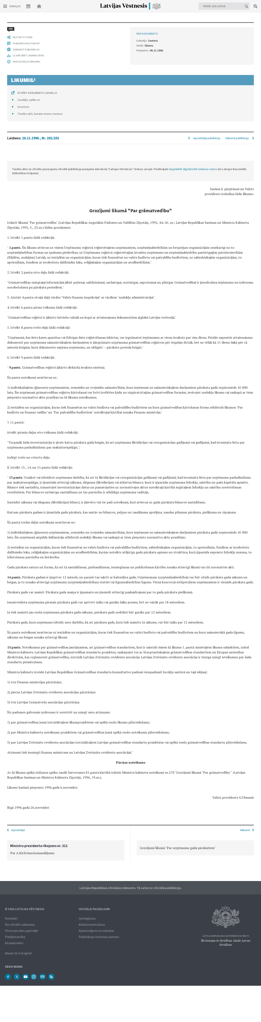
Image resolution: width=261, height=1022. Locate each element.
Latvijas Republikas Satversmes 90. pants (225, 936)
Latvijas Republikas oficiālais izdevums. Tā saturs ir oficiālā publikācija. (131, 888)
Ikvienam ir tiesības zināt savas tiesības (225, 942)
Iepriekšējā (18, 830)
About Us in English (18, 953)
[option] (65, 850)
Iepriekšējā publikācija (206, 138)
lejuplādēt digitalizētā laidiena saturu (193, 169)
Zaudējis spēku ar (28, 100)
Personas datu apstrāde (21, 931)
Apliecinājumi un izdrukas (96, 931)
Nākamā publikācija (237, 138)
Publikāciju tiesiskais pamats (99, 937)
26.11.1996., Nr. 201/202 (40, 138)
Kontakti (11, 918)
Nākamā (245, 830)
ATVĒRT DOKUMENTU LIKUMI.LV (37, 93)
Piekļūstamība (15, 937)
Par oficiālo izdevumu (20, 924)
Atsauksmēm (14, 943)
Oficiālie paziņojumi (94, 909)
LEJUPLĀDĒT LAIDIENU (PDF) (28, 55)
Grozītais (23, 107)
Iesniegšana (87, 918)
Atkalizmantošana (92, 924)
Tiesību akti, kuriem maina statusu (40, 114)
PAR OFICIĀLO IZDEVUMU (26, 61)
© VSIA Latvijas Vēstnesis (24, 909)
